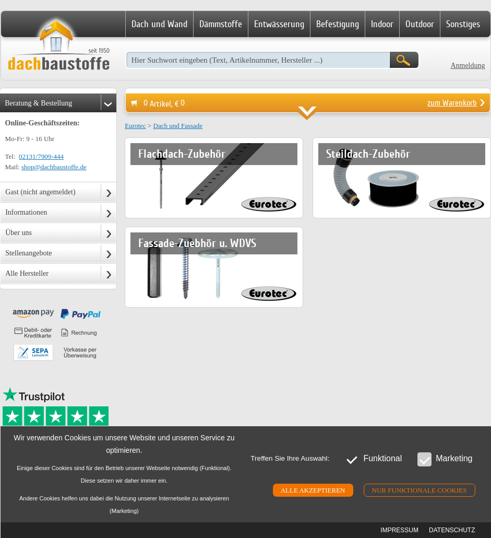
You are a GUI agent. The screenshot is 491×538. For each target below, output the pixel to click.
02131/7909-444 (41, 156)
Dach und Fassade (178, 126)
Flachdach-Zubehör (181, 153)
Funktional (373, 458)
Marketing (444, 458)
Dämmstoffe (220, 24)
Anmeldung (467, 65)
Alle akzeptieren (313, 490)
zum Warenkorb (452, 103)
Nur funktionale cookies (419, 490)
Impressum (399, 530)
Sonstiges (463, 24)
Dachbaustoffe (58, 46)
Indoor (382, 24)
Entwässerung (279, 24)
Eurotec (135, 126)
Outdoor (419, 24)
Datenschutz (452, 530)
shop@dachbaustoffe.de (54, 167)
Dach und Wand (159, 24)
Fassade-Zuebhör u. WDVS (197, 243)
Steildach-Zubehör (368, 153)
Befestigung (337, 24)
